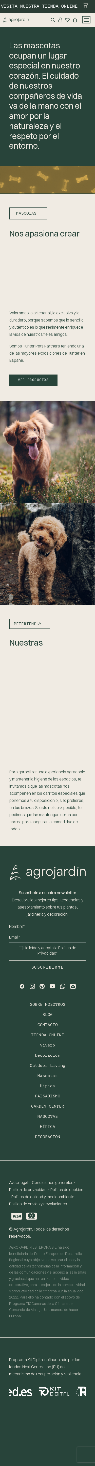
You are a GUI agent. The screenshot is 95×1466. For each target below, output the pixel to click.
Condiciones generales (52, 1182)
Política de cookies (66, 1189)
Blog (48, 1014)
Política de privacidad (28, 1189)
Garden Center (47, 1106)
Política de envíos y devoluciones (38, 1203)
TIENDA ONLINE (47, 1035)
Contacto (47, 1025)
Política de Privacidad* (56, 950)
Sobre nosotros (47, 1004)
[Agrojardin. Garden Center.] (16, 19)
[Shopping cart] (73, 20)
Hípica (47, 1086)
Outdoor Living (47, 1065)
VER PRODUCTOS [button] (33, 380)
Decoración (47, 1055)
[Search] (51, 20)
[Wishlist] (66, 20)
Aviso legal (18, 1182)
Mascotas (47, 1075)
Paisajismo (47, 1096)
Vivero (47, 1045)
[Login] (58, 20)
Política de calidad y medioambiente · (44, 1196)
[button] (22, 987)
